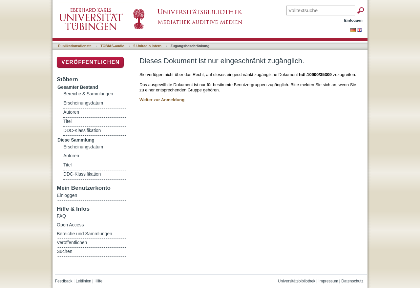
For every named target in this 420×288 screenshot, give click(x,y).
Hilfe (98, 281)
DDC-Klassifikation (82, 130)
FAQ (61, 216)
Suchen (64, 251)
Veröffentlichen (90, 62)
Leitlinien (83, 281)
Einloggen (353, 20)
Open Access (70, 224)
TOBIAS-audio (112, 46)
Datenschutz (352, 281)
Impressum (328, 281)
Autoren (71, 112)
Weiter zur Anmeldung (161, 99)
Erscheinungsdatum (83, 103)
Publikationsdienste (75, 46)
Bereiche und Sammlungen (84, 233)
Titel (67, 121)
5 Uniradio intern (148, 46)
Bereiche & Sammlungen (88, 93)
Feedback (64, 281)
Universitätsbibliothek (296, 281)
